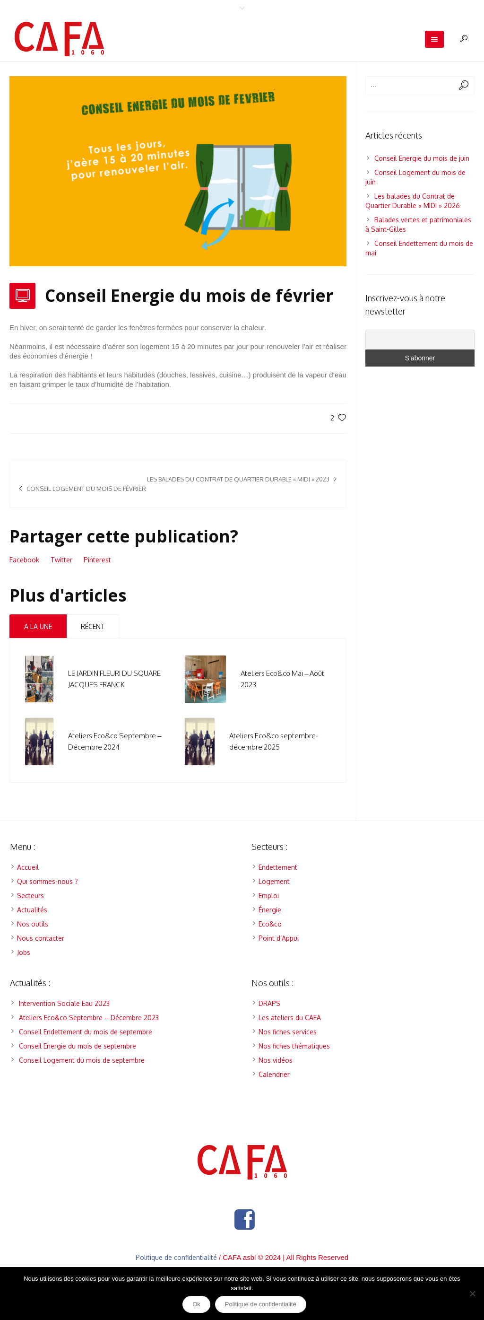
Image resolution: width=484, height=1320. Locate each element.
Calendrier (274, 1074)
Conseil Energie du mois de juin (421, 158)
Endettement (278, 867)
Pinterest (97, 560)
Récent (93, 626)
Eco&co (270, 924)
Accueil (28, 867)
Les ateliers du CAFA (290, 1018)
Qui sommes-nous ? (47, 881)
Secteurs (30, 896)
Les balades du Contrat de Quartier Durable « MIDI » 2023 (238, 479)
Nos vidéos (276, 1060)
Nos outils (32, 924)
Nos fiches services (288, 1032)
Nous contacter (40, 938)
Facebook (24, 560)
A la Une (38, 626)
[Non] (472, 1293)
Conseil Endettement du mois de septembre (85, 1032)
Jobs (23, 952)
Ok (196, 1304)
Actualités (32, 910)
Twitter (61, 560)
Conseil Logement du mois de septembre (82, 1060)
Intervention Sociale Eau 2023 (64, 1003)
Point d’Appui (279, 938)
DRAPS (269, 1003)
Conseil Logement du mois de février (86, 488)
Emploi (269, 896)
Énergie (270, 910)
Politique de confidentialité (176, 1257)
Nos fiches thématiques (294, 1046)
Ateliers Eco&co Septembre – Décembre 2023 (89, 1018)
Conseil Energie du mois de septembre (77, 1046)
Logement (274, 881)
